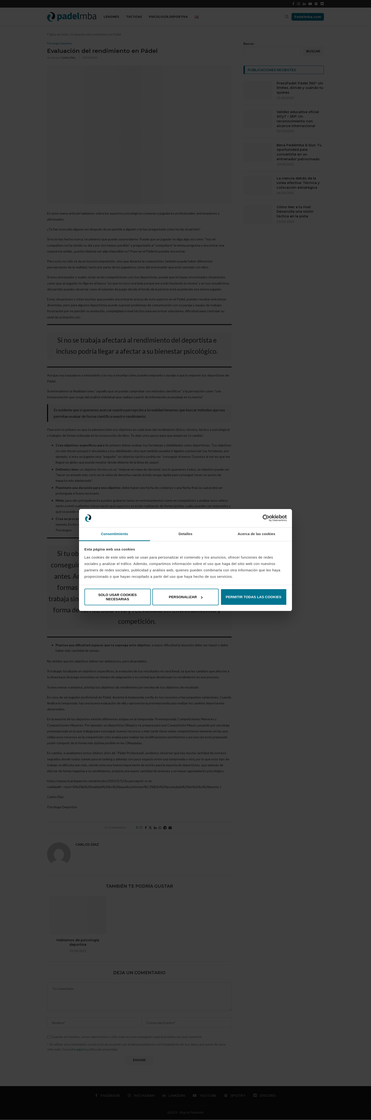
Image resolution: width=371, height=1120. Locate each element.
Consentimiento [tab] (114, 534)
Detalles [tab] (185, 534)
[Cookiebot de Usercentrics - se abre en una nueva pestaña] (266, 518)
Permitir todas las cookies (254, 597)
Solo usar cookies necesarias (117, 597)
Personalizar (186, 597)
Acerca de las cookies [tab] (256, 534)
